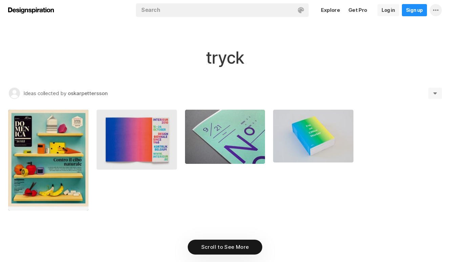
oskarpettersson (88, 93)
